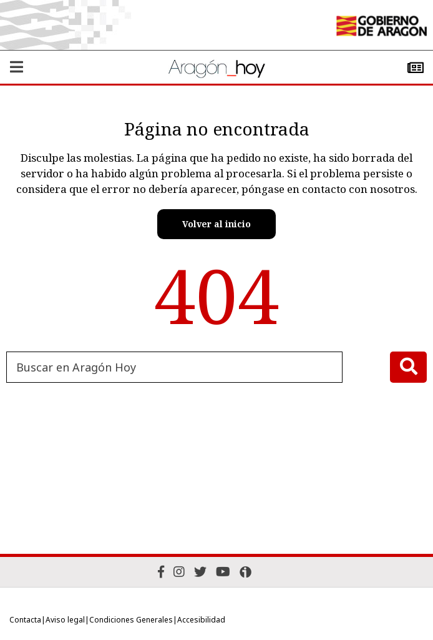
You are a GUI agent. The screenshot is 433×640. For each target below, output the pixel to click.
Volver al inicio (216, 224)
